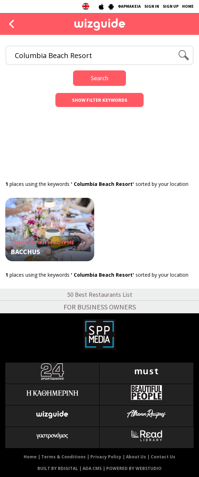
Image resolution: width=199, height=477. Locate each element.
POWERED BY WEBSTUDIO (134, 468)
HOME (188, 6)
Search (99, 78)
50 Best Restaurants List (99, 294)
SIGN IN (151, 6)
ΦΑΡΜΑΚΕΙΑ (129, 6)
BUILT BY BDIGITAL (57, 468)
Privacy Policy (105, 457)
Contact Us (163, 457)
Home (30, 457)
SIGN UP (171, 6)
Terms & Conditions (63, 457)
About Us (136, 457)
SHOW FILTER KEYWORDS (99, 100)
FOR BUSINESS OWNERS (100, 306)
